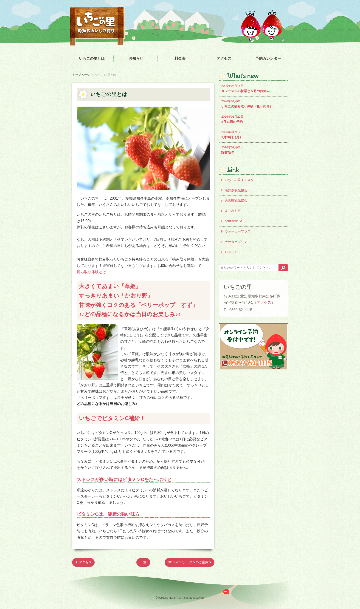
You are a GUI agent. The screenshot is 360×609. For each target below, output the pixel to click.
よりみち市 (233, 210)
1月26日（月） (253, 134)
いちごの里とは (92, 58)
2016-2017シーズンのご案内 (189, 562)
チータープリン (236, 242)
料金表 (180, 58)
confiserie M (233, 221)
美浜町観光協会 (236, 200)
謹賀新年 (253, 149)
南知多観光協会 (236, 190)
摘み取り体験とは (91, 272)
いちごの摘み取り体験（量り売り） (253, 103)
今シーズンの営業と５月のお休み (253, 88)
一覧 (143, 562)
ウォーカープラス (237, 231)
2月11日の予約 (253, 119)
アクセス (224, 58)
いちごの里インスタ (239, 180)
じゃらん (231, 252)
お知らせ (136, 58)
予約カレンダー (268, 58)
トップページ (81, 74)
